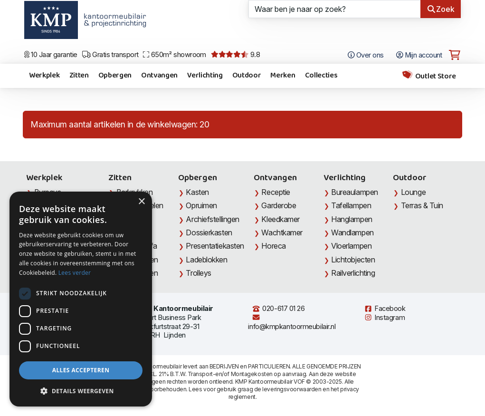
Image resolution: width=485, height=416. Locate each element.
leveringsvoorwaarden (291, 389)
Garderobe (278, 205)
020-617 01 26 (278, 308)
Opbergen (115, 75)
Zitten (79, 75)
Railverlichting (353, 273)
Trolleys (198, 273)
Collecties (321, 75)
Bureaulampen (354, 192)
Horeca (273, 246)
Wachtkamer (282, 232)
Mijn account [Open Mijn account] (419, 55)
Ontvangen (159, 75)
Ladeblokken (206, 259)
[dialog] (81, 299)
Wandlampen (352, 232)
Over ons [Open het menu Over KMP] (366, 55)
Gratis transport (110, 54)
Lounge (413, 192)
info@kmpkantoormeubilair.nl (291, 322)
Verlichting (204, 75)
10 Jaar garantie (50, 54)
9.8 (235, 54)
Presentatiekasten (215, 246)
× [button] (141, 201)
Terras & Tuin (422, 205)
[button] (81, 391)
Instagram (384, 317)
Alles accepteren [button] (81, 370)
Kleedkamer (280, 219)
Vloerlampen (351, 246)
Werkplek (44, 75)
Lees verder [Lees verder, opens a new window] (74, 273)
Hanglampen (351, 219)
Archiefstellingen (212, 219)
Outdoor (246, 75)
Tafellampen (351, 205)
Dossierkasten (209, 232)
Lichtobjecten (353, 259)
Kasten (197, 192)
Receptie (275, 192)
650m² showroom (174, 54)
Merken (282, 75)
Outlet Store (429, 76)
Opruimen (201, 205)
